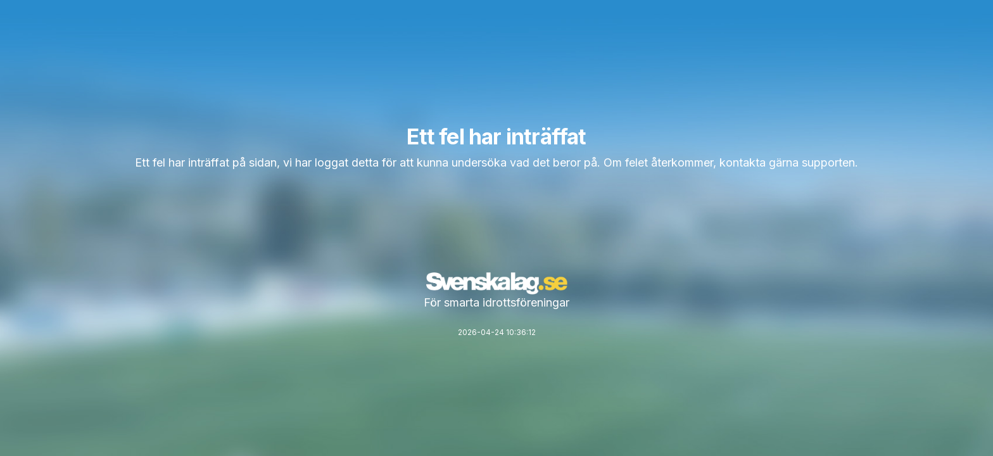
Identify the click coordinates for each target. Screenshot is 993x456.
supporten (828, 162)
